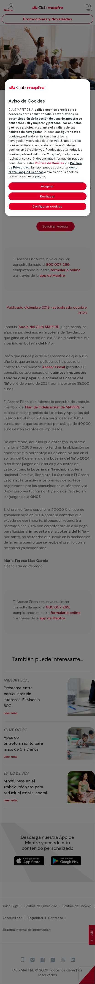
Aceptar (47, 186)
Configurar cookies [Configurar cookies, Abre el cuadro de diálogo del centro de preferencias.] (47, 206)
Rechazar (47, 196)
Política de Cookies (49, 163)
